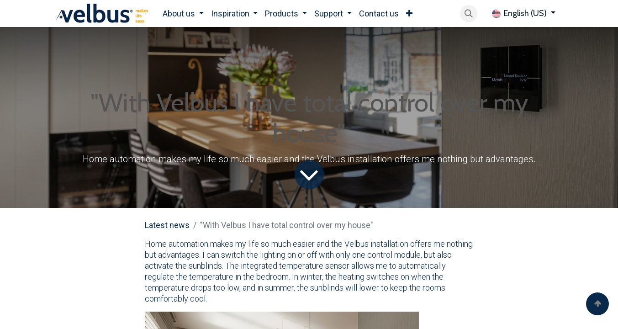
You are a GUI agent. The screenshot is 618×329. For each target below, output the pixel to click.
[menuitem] (183, 13)
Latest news (167, 225)
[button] (468, 13)
